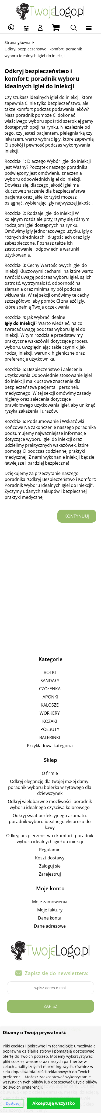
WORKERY (50, 713)
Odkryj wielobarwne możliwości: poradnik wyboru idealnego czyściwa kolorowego (50, 804)
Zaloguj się (50, 866)
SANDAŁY (49, 681)
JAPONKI (49, 697)
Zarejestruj (50, 874)
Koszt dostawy (49, 858)
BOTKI (50, 672)
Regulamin (50, 850)
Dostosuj (13, 1103)
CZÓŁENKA (50, 689)
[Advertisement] (50, 591)
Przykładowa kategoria (50, 746)
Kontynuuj (76, 516)
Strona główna (17, 42)
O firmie (50, 773)
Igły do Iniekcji (20, 323)
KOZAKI (49, 721)
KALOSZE (50, 705)
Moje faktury (49, 910)
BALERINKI (49, 737)
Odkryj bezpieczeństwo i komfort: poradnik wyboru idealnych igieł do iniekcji (49, 839)
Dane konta (49, 918)
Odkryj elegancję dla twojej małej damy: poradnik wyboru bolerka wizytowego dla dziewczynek (49, 787)
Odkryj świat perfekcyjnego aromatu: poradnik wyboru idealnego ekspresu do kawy (50, 821)
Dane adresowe (50, 926)
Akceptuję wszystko (53, 1103)
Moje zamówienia (49, 902)
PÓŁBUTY (49, 729)
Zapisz (50, 1006)
